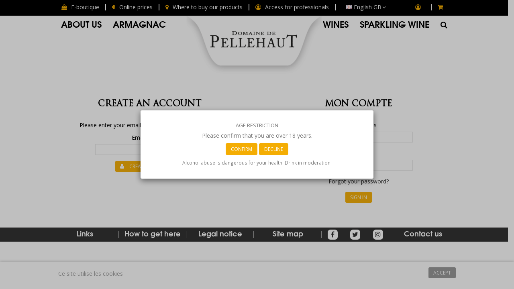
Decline (273, 149)
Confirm (241, 149)
